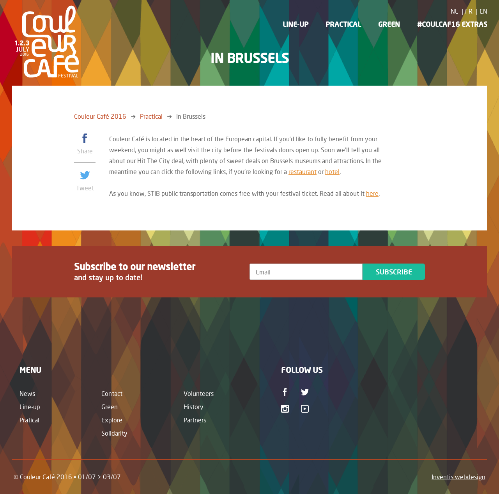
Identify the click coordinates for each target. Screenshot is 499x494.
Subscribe (394, 271)
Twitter (306, 392)
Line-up (295, 24)
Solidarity (114, 433)
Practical (343, 24)
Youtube (306, 409)
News (27, 393)
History (193, 406)
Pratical (29, 420)
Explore (111, 420)
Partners (195, 420)
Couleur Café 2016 (100, 116)
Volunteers (199, 393)
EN (483, 11)
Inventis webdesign (458, 476)
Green (389, 24)
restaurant (302, 171)
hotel (332, 171)
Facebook (286, 392)
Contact (111, 393)
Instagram (286, 409)
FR (468, 11)
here (372, 193)
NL (454, 11)
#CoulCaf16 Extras (452, 24)
